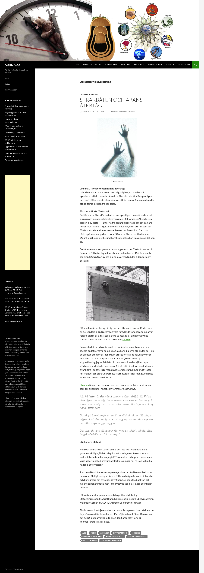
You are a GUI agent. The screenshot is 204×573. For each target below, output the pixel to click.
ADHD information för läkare (17, 301)
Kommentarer (11, 90)
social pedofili (89, 540)
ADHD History (111, 65)
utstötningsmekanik (111, 540)
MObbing (136, 533)
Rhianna (84, 384)
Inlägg (7, 84)
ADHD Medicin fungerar (15, 136)
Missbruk (170, 65)
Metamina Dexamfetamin (15, 293)
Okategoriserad (88, 94)
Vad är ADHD (20, 287)
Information (154, 65)
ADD (84, 533)
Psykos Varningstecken (14, 160)
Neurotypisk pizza (115, 537)
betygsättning (120, 533)
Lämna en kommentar (124, 111)
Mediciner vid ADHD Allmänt (17, 298)
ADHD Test (125, 65)
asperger (104, 533)
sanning (126, 339)
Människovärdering (92, 537)
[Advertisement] (17, 222)
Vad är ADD (9, 287)
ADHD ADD (12, 64)
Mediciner (139, 65)
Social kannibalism (137, 537)
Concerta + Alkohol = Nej (15, 313)
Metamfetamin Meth (13, 321)
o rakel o (103, 111)
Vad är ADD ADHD (90, 65)
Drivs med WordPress (14, 569)
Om (77, 65)
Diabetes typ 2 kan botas (15, 132)
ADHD (93, 533)
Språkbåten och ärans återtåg (111, 102)
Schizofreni (184, 65)
